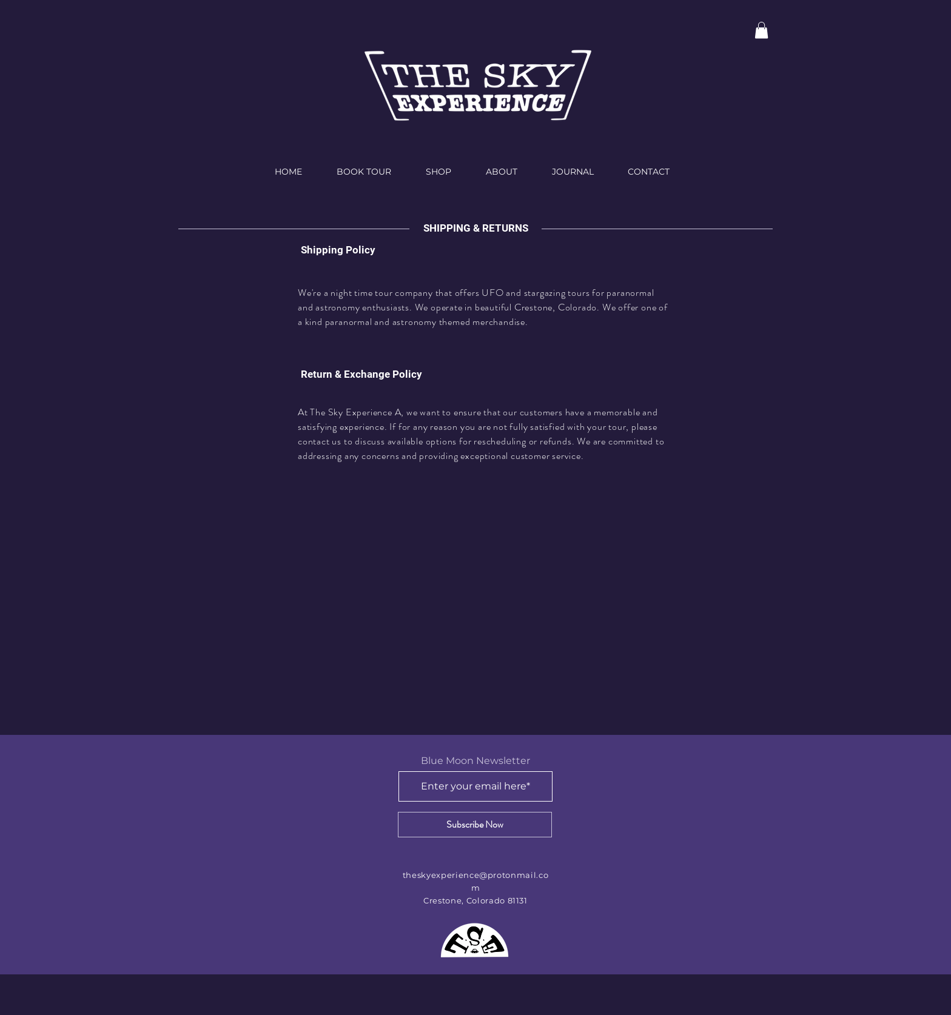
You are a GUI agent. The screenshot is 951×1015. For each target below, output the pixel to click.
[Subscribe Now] (475, 824)
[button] (761, 30)
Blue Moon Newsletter (475, 761)
